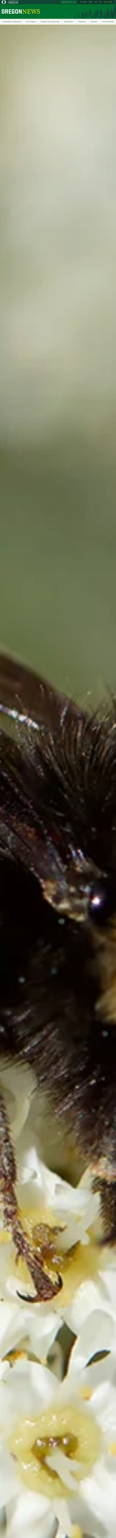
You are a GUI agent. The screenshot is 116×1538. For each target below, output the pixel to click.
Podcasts (82, 21)
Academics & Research (12, 21)
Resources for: (67, 2)
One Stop (83, 2)
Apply (90, 2)
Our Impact (31, 21)
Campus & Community (50, 21)
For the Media (108, 21)
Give (100, 2)
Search (106, 2)
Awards (94, 21)
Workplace (68, 21)
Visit (95, 2)
